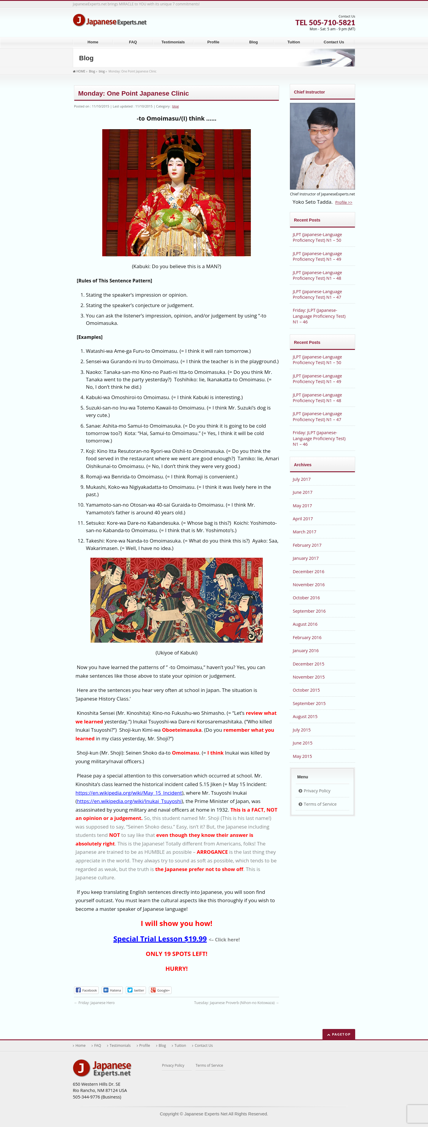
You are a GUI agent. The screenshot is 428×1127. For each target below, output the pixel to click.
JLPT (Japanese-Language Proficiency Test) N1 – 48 (317, 275)
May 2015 (302, 756)
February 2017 (307, 545)
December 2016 (308, 571)
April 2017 (303, 518)
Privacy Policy (317, 791)
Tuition (180, 1045)
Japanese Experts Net (205, 1114)
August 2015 (305, 716)
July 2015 (302, 730)
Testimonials (120, 1045)
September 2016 (309, 611)
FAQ (97, 1045)
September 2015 (309, 703)
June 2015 (302, 743)
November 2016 (309, 584)
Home (80, 1045)
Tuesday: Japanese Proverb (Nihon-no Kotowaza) (236, 1002)
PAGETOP (341, 1034)
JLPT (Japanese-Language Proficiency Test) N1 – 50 (317, 237)
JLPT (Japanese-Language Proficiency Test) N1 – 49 (317, 256)
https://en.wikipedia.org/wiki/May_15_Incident (128, 792)
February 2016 (307, 637)
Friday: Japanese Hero (94, 1002)
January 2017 (306, 558)
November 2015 (309, 677)
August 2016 (305, 624)
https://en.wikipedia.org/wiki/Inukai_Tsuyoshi (129, 801)
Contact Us (204, 1045)
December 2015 (308, 664)
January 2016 (306, 650)
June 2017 (302, 492)
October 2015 (306, 690)
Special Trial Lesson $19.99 (160, 938)
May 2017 (302, 505)
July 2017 (302, 479)
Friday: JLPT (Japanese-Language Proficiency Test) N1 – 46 (319, 316)
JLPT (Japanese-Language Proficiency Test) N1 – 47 (317, 294)
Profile (144, 1045)
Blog (162, 1045)
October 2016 (306, 597)
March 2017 (304, 532)
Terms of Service (320, 804)
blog (175, 106)
